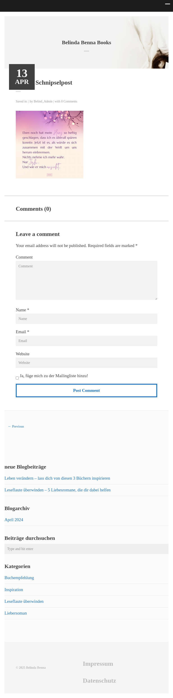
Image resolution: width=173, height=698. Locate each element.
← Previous (16, 426)
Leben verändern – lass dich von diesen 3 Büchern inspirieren (57, 478)
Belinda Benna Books (86, 42)
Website (23, 353)
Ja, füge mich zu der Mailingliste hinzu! (52, 375)
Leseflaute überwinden (24, 601)
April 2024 (14, 519)
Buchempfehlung (19, 577)
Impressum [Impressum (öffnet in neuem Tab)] (98, 663)
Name (21, 309)
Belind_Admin (43, 101)
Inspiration (14, 589)
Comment (24, 257)
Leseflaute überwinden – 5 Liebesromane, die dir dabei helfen (58, 490)
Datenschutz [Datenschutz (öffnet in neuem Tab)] (99, 680)
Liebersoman (16, 613)
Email (21, 331)
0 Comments (69, 101)
